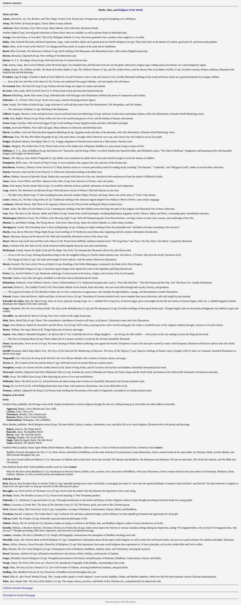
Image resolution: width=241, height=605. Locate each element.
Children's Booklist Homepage (18, 588)
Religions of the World (130, 9)
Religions (7, 395)
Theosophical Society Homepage (19, 595)
